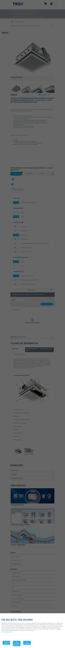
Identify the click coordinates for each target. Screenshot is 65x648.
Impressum (9, 632)
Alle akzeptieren (27, 642)
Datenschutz (5, 632)
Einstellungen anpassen (7, 642)
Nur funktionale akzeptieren (17, 643)
